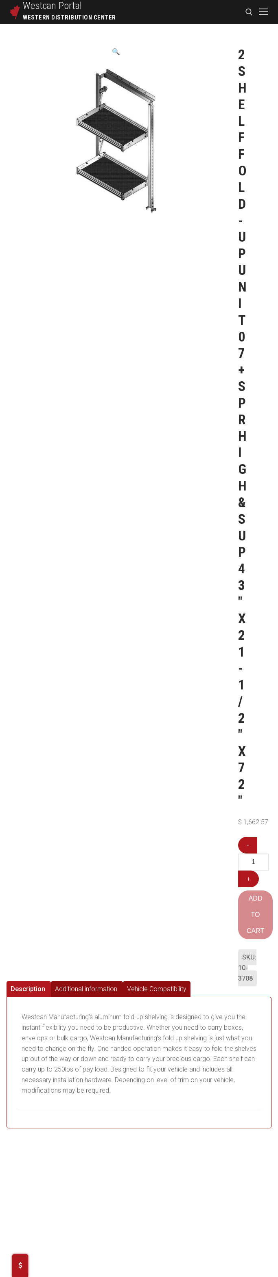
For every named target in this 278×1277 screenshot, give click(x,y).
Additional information (86, 989)
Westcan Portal (52, 5)
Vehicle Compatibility (156, 989)
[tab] (29, 989)
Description (28, 989)
